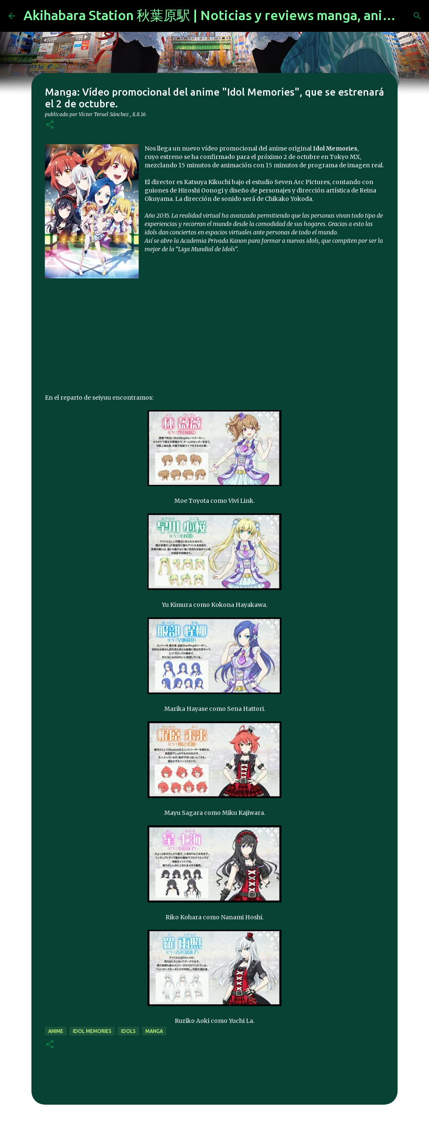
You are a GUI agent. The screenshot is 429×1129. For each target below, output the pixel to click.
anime (55, 1031)
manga (154, 1031)
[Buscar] (417, 16)
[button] (50, 125)
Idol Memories (92, 1031)
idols (128, 1031)
